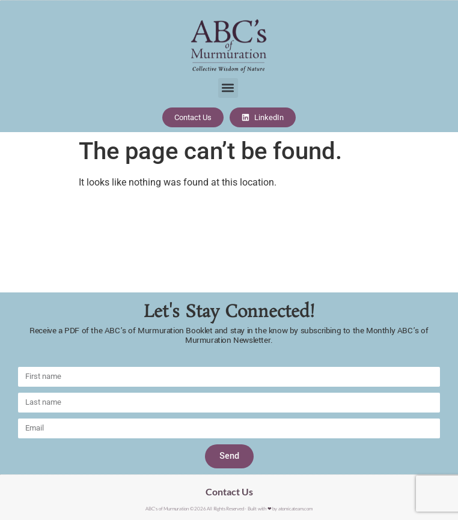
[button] (228, 88)
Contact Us (229, 491)
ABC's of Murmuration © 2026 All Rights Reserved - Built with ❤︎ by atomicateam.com (229, 508)
